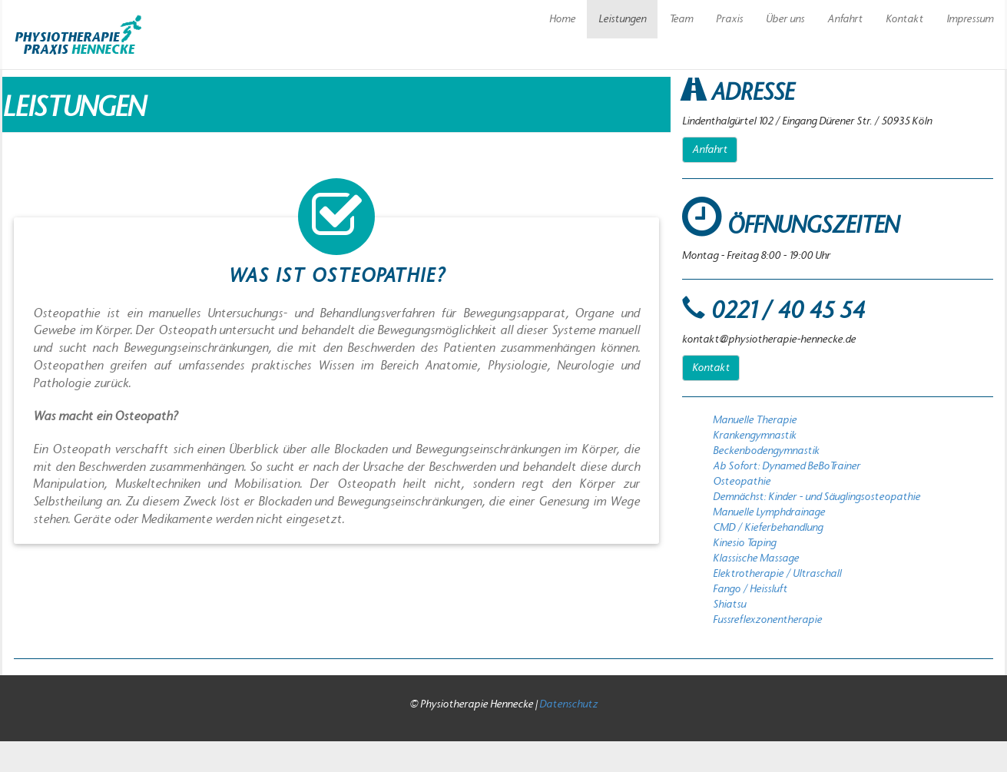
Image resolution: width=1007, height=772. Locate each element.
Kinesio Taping (744, 543)
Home (562, 19)
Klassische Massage (756, 558)
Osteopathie (741, 481)
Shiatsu (729, 604)
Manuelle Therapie (755, 420)
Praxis (729, 19)
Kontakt (904, 19)
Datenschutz (568, 704)
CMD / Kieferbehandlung (768, 527)
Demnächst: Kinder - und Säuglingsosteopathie (816, 497)
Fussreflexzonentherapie (767, 620)
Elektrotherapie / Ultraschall (777, 573)
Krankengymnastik (755, 435)
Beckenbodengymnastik (766, 451)
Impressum (969, 19)
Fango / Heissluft (750, 589)
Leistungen (622, 19)
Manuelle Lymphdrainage (769, 512)
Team (681, 19)
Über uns (785, 19)
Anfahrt (845, 19)
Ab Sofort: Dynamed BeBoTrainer (786, 466)
